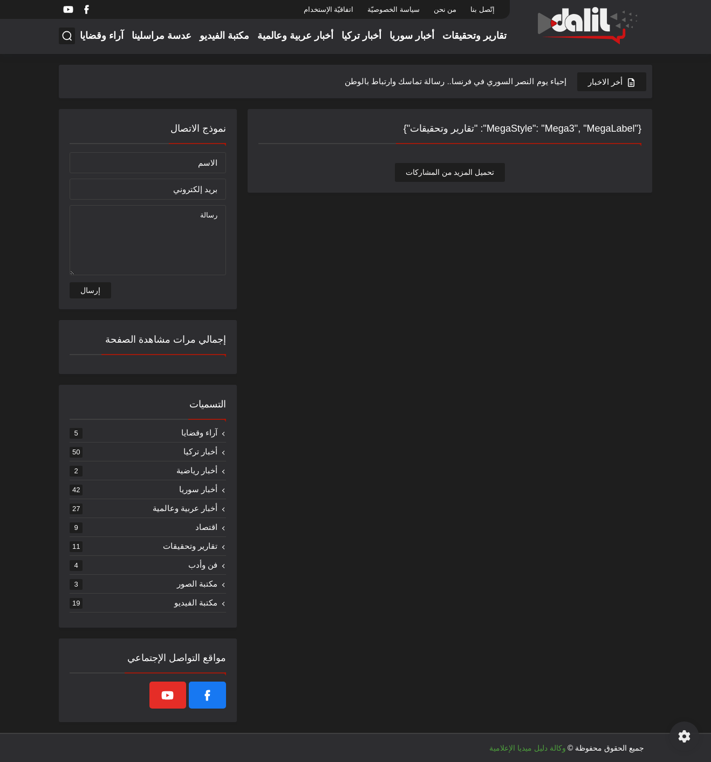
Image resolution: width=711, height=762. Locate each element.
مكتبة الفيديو (224, 35)
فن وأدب (143, 565)
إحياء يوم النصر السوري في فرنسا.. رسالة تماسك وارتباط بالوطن (455, 81)
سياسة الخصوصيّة (393, 9)
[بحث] (67, 36)
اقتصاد (143, 527)
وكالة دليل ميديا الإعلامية (527, 748)
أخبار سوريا (411, 35)
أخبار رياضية (143, 470)
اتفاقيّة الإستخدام (329, 9)
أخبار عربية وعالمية (295, 35)
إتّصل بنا (482, 9)
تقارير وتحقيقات (474, 35)
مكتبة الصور (143, 584)
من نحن (445, 9)
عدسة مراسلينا (162, 35)
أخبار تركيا (361, 35)
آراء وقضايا (102, 35)
